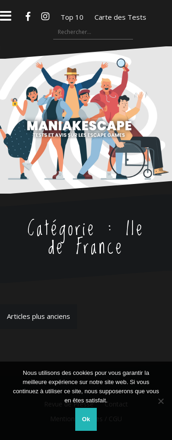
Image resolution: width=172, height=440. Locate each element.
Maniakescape (86, 101)
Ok (86, 419)
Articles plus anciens (38, 316)
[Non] (160, 401)
